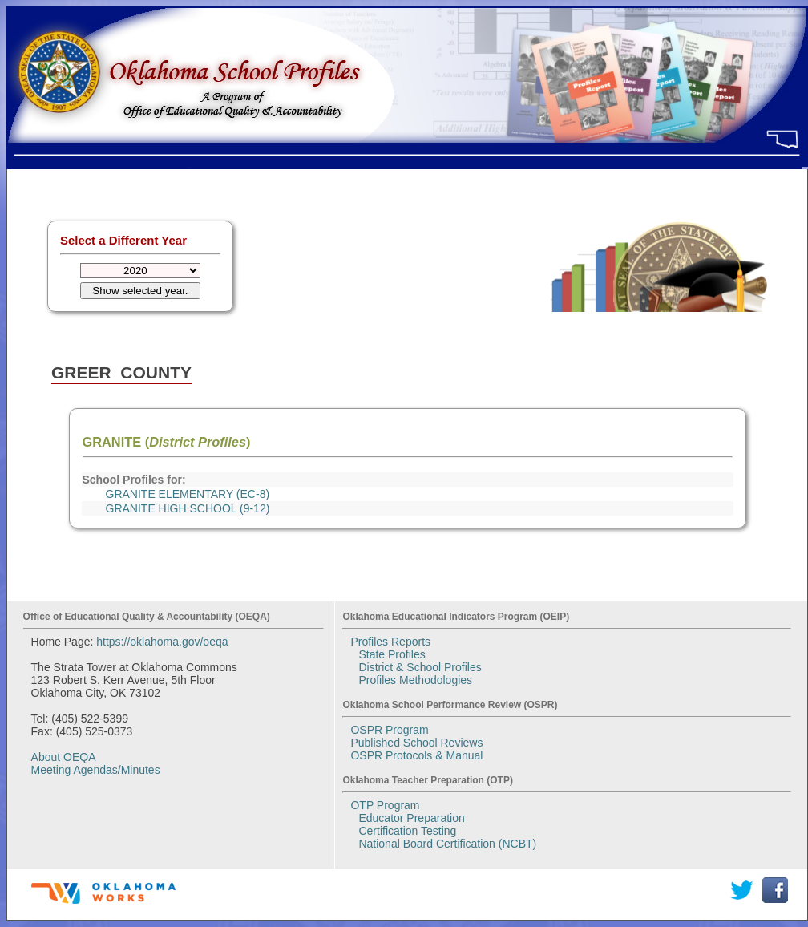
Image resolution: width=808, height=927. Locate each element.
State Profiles (391, 654)
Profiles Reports (390, 641)
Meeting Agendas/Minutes (95, 769)
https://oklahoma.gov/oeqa (162, 641)
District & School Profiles (419, 667)
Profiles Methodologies (415, 680)
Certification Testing (407, 830)
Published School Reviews (416, 742)
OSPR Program (389, 729)
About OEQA (63, 757)
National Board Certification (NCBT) (447, 843)
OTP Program (384, 805)
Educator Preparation (411, 818)
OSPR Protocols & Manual (416, 755)
